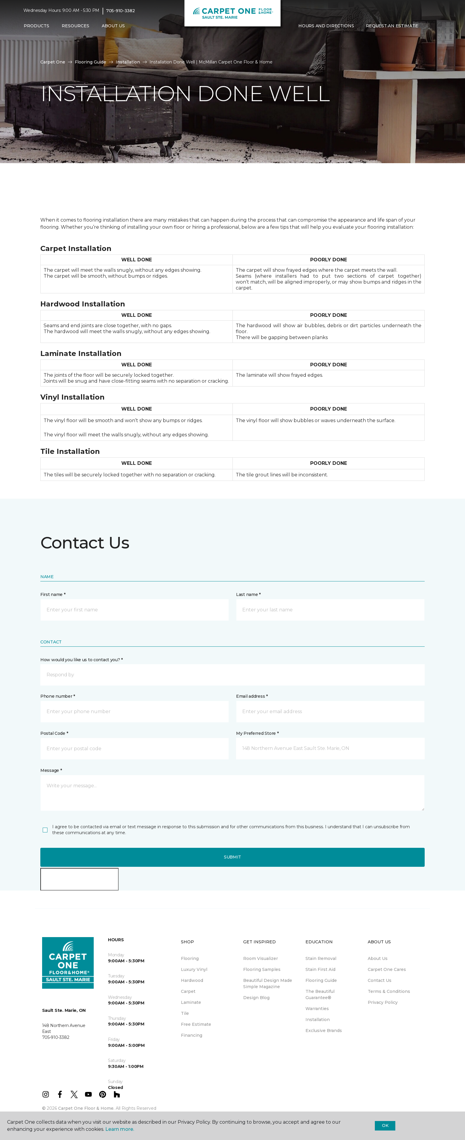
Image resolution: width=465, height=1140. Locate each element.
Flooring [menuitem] (190, 958)
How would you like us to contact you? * (81, 660)
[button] (428, 26)
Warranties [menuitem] (317, 1008)
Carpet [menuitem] (188, 991)
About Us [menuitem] (378, 958)
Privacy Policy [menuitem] (383, 1002)
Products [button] (36, 25)
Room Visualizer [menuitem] (260, 958)
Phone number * (57, 696)
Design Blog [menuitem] (256, 997)
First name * (53, 594)
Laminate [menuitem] (191, 1002)
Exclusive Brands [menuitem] (323, 1030)
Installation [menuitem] (317, 1019)
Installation (128, 62)
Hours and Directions (326, 25)
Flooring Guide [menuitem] (321, 980)
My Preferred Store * (257, 733)
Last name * (248, 594)
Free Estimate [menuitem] (196, 1024)
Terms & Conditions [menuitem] (389, 991)
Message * (51, 770)
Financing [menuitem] (191, 1035)
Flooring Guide (90, 62)
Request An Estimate (392, 25)
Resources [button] (75, 25)
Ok (385, 1125)
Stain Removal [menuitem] (320, 958)
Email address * (252, 696)
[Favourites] (435, 26)
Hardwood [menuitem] (192, 980)
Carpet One (52, 62)
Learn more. (119, 1129)
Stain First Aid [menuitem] (320, 969)
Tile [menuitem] (185, 1013)
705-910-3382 (120, 10)
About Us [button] (113, 25)
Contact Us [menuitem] (379, 980)
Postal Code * (54, 733)
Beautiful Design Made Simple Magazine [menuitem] (267, 983)
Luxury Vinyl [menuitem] (194, 969)
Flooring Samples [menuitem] (262, 969)
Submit (232, 857)
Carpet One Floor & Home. (86, 1108)
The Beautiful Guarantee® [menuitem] (320, 994)
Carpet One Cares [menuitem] (387, 969)
